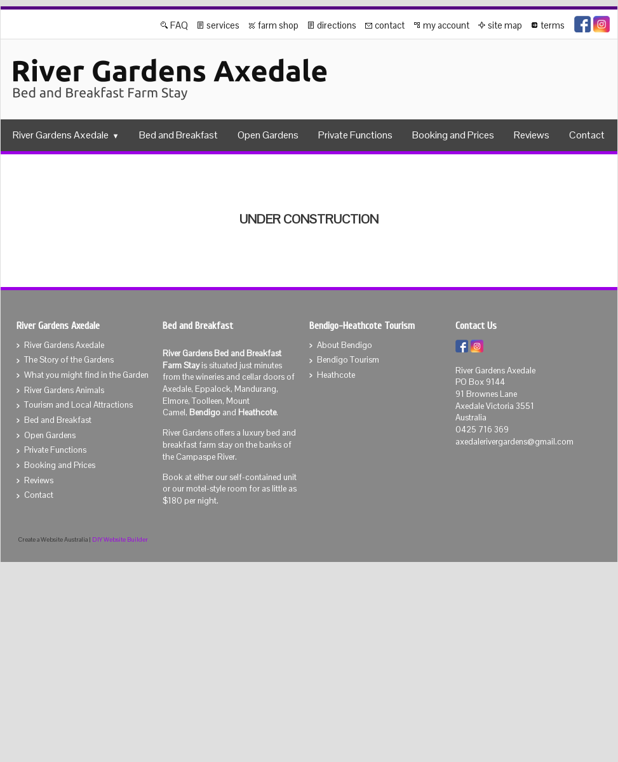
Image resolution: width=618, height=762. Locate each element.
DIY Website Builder (120, 539)
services (222, 25)
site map (505, 25)
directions (336, 25)
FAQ (179, 25)
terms (553, 25)
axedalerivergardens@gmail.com (514, 441)
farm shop (278, 25)
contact (390, 25)
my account (446, 25)
